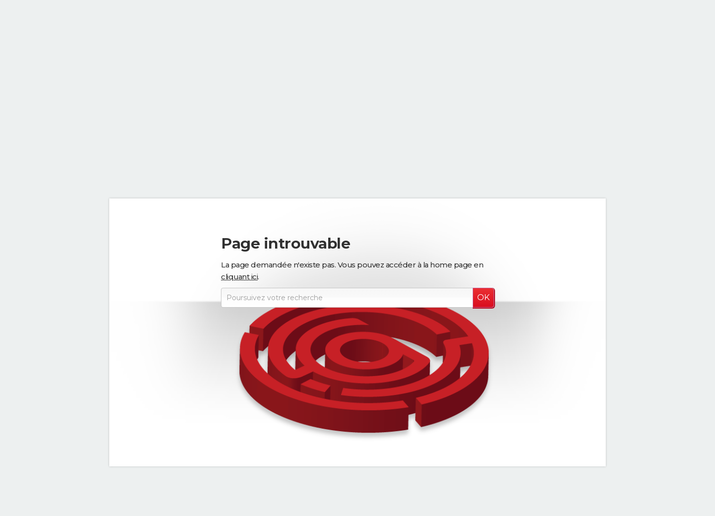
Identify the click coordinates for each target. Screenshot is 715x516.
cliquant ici (239, 276)
